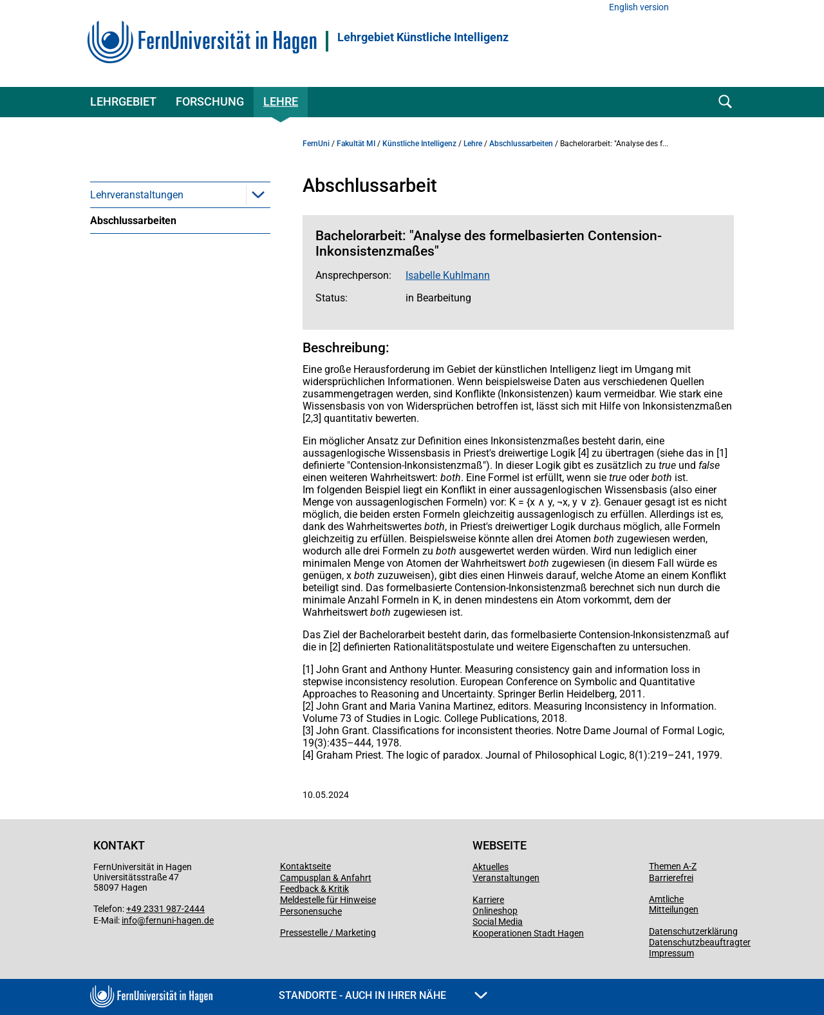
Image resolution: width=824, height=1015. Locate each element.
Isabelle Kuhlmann (448, 275)
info (129, 920)
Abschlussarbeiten (133, 220)
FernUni (316, 143)
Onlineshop (495, 911)
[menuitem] (180, 194)
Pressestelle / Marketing (328, 932)
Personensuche (311, 911)
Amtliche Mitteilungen (673, 904)
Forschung (210, 101)
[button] (258, 194)
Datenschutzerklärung (693, 931)
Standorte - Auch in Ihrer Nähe (383, 995)
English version (639, 7)
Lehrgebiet (123, 101)
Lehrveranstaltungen (136, 195)
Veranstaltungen (506, 878)
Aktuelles (491, 867)
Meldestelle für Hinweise (328, 900)
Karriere (488, 900)
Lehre (280, 101)
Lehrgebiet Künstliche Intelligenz (423, 37)
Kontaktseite (305, 866)
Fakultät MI (356, 143)
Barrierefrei (671, 878)
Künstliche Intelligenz (419, 143)
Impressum (671, 953)
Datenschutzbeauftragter (700, 942)
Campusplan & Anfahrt (325, 878)
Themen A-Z (673, 866)
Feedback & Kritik (314, 889)
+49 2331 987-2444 (165, 909)
